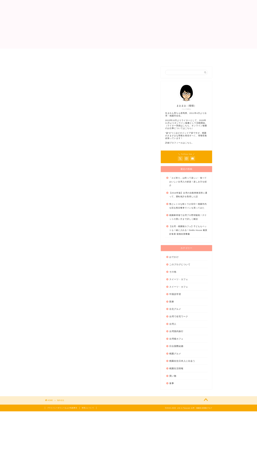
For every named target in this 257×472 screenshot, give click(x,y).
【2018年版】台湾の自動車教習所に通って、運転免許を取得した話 (188, 195)
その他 (172, 272)
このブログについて (179, 264)
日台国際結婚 (176, 346)
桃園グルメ (175, 353)
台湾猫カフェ (176, 338)
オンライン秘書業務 (129, 52)
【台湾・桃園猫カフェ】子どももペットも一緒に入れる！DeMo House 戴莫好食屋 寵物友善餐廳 (188, 230)
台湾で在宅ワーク (178, 316)
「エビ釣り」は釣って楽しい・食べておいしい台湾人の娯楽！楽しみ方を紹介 (188, 182)
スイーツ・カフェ (178, 279)
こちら (186, 126)
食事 (171, 383)
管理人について (79, 52)
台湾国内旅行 (176, 331)
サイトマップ (105, 58)
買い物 (172, 376)
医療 (171, 301)
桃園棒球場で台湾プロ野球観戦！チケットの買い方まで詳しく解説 (188, 217)
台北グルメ (175, 309)
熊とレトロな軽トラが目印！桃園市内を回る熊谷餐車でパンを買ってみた (188, 206)
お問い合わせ (155, 52)
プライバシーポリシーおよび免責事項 (70, 58)
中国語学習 (175, 294)
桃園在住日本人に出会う (182, 361)
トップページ (56, 52)
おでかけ (174, 257)
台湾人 (172, 324)
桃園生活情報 (176, 368)
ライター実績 (103, 52)
